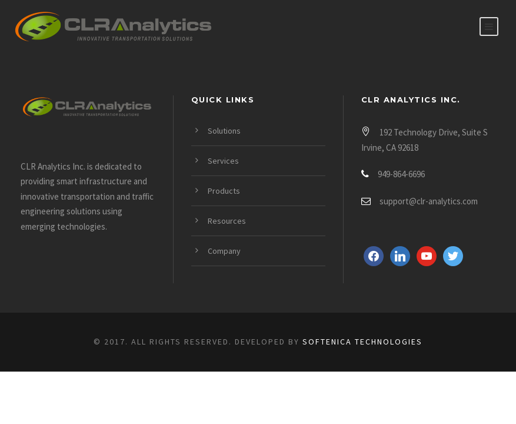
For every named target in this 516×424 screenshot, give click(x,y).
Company (224, 251)
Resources (227, 221)
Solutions (224, 130)
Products (224, 191)
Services (223, 160)
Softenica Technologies (362, 341)
